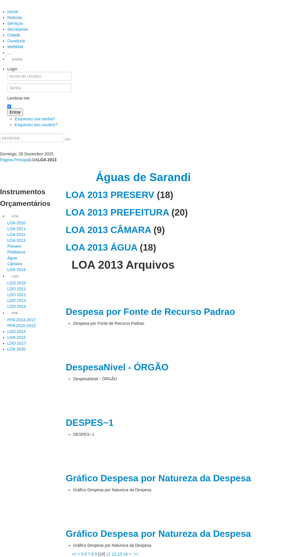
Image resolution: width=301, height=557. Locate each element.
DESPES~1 (90, 422)
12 (114, 554)
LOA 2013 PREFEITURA (117, 212)
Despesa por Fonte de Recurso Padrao (150, 311)
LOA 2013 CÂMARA (108, 230)
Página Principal (15, 159)
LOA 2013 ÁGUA (101, 247)
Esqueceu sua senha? (35, 119)
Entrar (15, 112)
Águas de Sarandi (143, 177)
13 (119, 554)
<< (74, 554)
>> (136, 554)
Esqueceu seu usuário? (36, 124)
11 (108, 554)
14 (125, 554)
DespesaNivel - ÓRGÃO (117, 367)
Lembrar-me (18, 98)
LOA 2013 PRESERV (110, 195)
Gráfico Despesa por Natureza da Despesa (158, 478)
